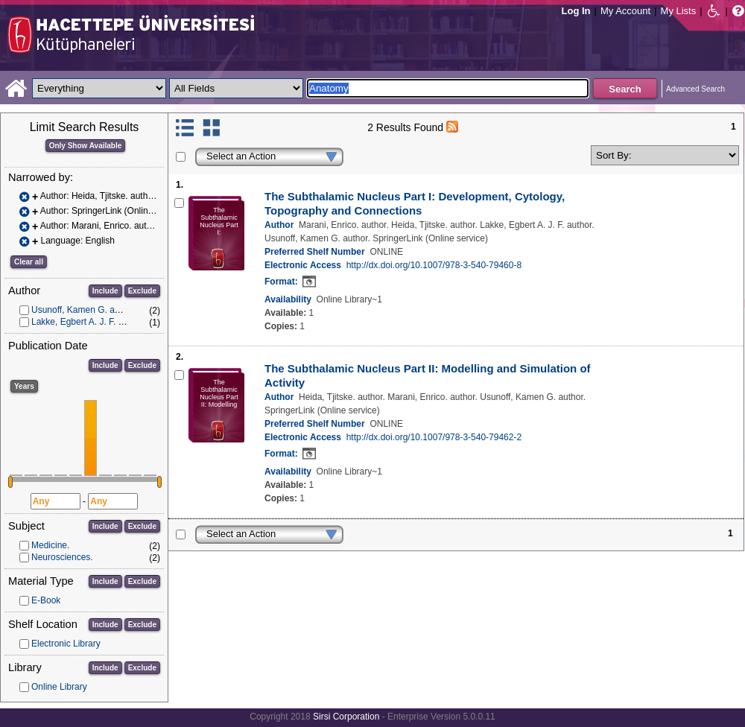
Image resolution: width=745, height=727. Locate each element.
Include (105, 291)
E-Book (45, 600)
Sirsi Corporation (346, 716)
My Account (625, 10)
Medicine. (50, 545)
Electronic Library (66, 643)
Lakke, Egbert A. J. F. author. (88, 322)
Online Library (59, 687)
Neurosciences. (62, 557)
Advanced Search (695, 89)
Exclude (142, 291)
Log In (576, 10)
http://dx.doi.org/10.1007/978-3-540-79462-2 (434, 437)
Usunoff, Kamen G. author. (84, 310)
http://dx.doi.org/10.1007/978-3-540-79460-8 (434, 265)
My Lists (679, 10)
